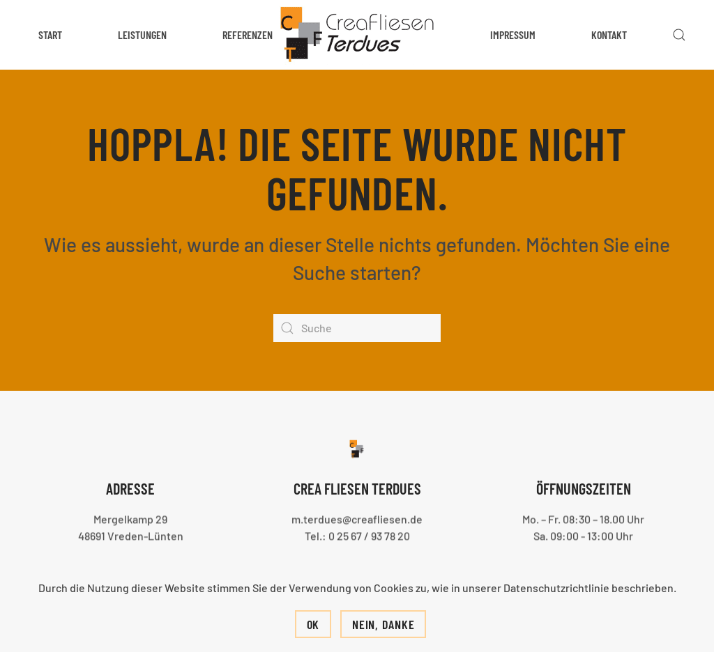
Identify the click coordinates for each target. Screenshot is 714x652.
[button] (679, 35)
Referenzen (247, 34)
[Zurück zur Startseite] (357, 35)
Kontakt (609, 34)
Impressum (513, 34)
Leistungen (142, 34)
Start (50, 34)
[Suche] (357, 328)
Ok (313, 624)
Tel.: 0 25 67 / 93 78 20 (357, 534)
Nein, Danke (383, 624)
